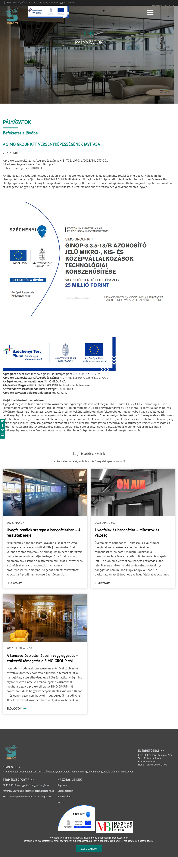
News (60, 802)
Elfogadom (89, 848)
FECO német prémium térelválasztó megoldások (28, 796)
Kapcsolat (62, 785)
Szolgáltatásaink (66, 790)
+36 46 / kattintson (49, 2)
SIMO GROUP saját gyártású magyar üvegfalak (26, 785)
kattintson (69, 2)
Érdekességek (65, 796)
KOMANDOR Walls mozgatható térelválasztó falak (28, 790)
